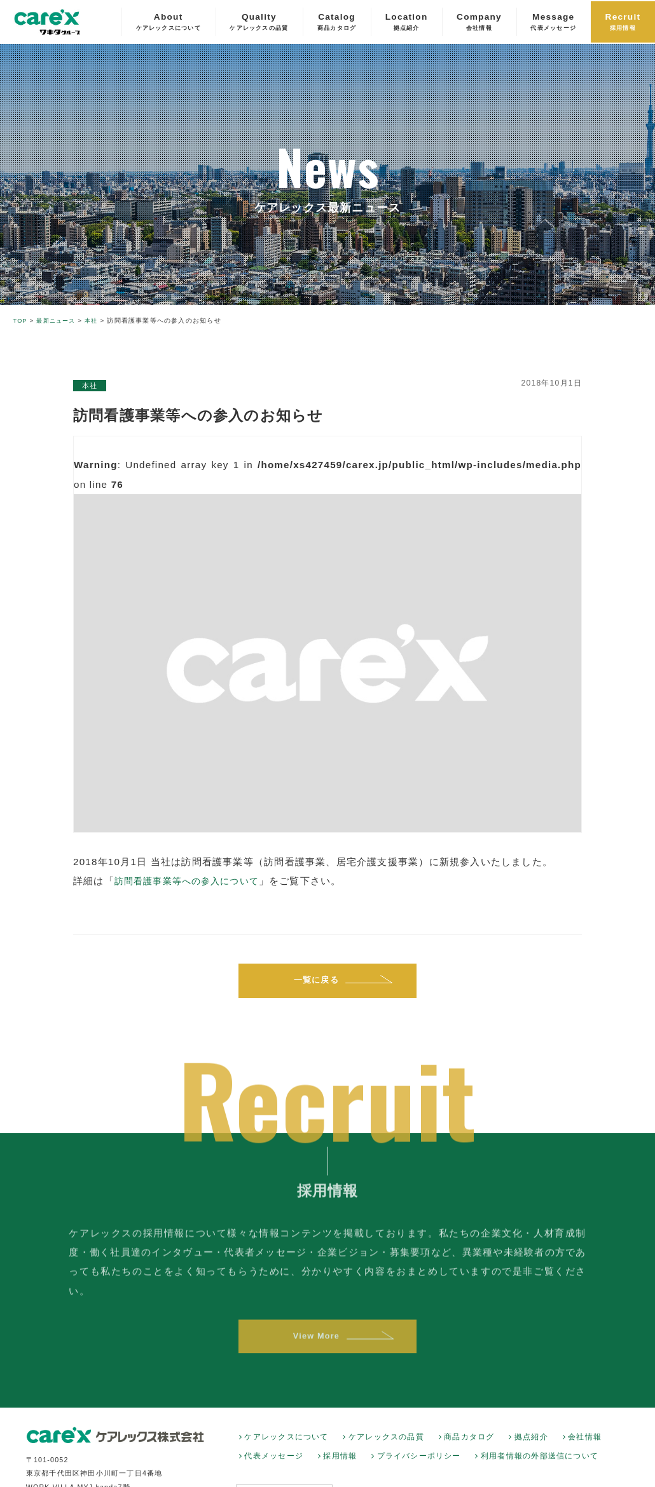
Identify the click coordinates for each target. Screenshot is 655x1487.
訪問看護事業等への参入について (191, 880)
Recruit (623, 23)
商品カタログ (469, 1443)
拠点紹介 (531, 1443)
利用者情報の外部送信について (539, 1462)
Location (406, 23)
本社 (91, 385)
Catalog (336, 23)
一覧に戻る (315, 981)
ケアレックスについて (286, 1443)
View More (315, 1350)
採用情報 (340, 1462)
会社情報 (585, 1443)
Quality (259, 23)
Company (479, 23)
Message (553, 23)
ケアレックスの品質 (386, 1443)
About (168, 23)
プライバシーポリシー (419, 1462)
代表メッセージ (273, 1462)
